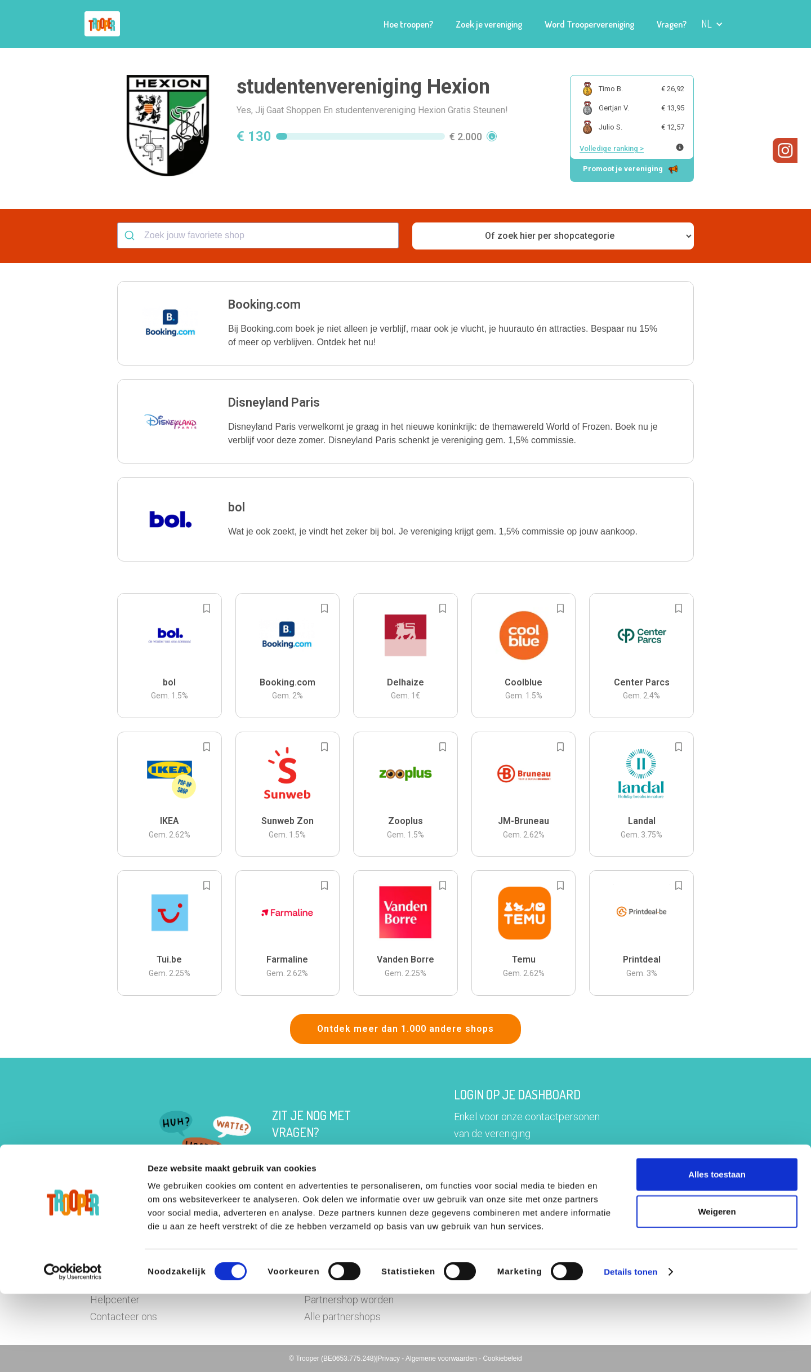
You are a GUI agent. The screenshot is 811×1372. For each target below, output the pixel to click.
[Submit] (131, 235)
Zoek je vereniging (489, 24)
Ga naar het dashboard (521, 1170)
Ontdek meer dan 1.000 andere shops (405, 1028)
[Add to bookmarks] (207, 608)
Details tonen (630, 1350)
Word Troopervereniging (589, 24)
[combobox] (258, 235)
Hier (281, 1154)
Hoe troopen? (408, 24)
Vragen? (672, 24)
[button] (712, 24)
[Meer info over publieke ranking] (679, 147)
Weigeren (717, 1289)
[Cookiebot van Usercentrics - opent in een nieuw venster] (73, 1350)
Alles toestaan (717, 1252)
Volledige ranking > (612, 148)
